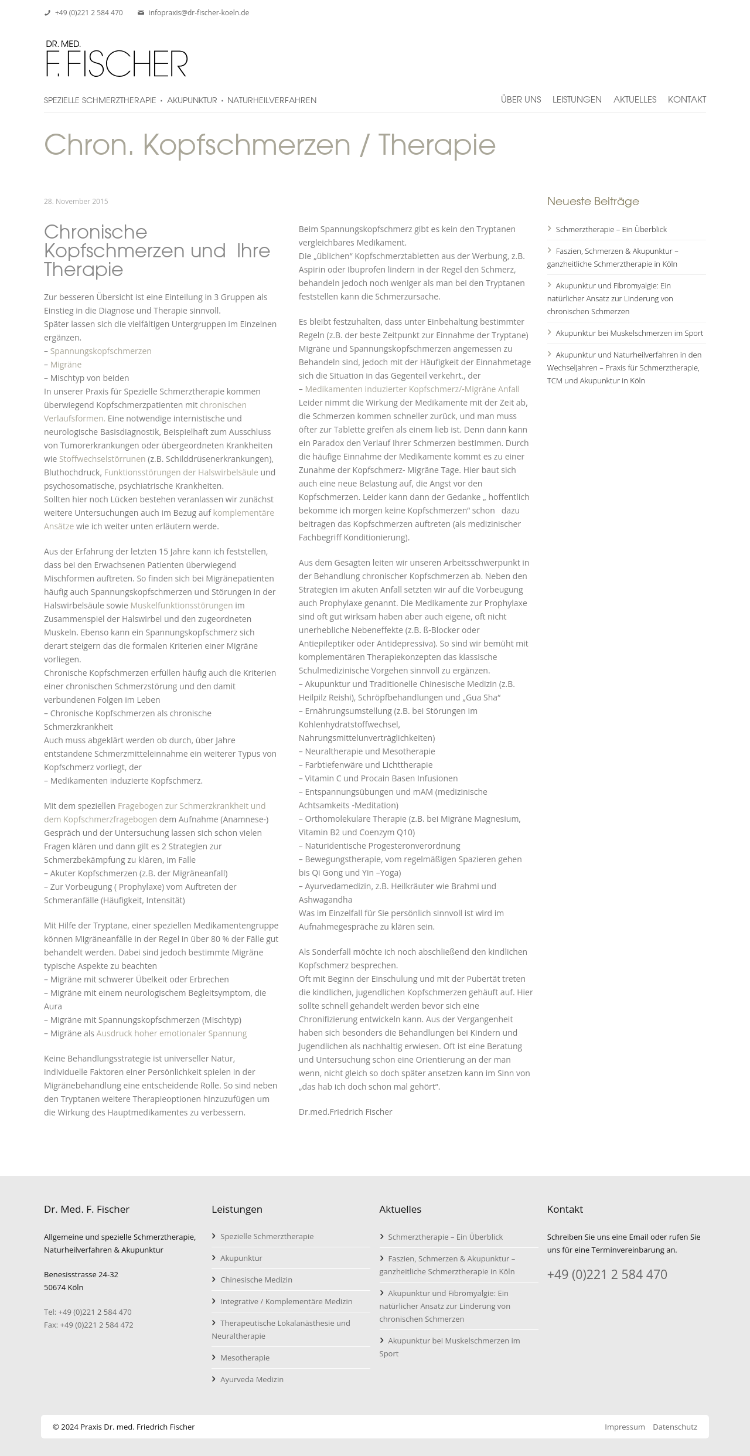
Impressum (625, 1426)
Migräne (66, 364)
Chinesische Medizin (256, 1279)
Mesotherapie (245, 1357)
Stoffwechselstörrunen (102, 458)
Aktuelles (634, 94)
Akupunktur (241, 1258)
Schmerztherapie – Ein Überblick (611, 229)
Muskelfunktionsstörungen (181, 605)
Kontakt (687, 94)
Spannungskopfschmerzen (101, 350)
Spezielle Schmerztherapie (266, 1236)
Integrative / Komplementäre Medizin (286, 1301)
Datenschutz (675, 1426)
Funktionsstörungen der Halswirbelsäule (181, 472)
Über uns (521, 94)
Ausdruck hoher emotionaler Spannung (172, 1033)
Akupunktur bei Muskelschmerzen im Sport (630, 333)
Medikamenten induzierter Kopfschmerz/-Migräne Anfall (412, 388)
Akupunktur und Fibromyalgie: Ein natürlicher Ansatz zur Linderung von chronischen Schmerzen (610, 298)
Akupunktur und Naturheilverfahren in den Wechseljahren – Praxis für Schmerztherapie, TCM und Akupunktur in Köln (624, 367)
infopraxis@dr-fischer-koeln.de (199, 13)
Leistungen (577, 94)
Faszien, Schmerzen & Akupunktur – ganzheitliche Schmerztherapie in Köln (613, 257)
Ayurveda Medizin (252, 1379)
